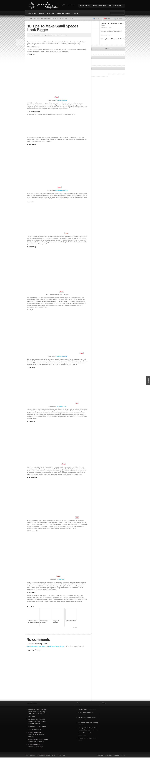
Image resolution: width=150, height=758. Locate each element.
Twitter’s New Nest (70, 621)
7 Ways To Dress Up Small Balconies (33, 621)
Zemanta (74, 627)
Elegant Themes (108, 755)
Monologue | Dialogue (63, 13)
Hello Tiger (61, 579)
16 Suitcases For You (38, 729)
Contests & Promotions (99, 5)
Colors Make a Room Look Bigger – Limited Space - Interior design (45, 646)
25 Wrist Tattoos (41, 726)
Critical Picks (32, 13)
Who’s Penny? (117, 5)
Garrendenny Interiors (61, 190)
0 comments (56, 35)
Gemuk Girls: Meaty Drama (86, 733)
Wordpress (122, 755)
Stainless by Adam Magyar (35, 747)
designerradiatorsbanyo (34, 732)
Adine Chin (37, 35)
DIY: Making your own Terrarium (87, 717)
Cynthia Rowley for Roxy (85, 738)
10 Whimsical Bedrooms (44, 621)
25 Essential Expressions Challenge (88, 722)
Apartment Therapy (61, 100)
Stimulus (75, 13)
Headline (41, 13)
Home (82, 5)
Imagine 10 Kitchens (56, 621)
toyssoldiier (31, 726)
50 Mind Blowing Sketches (85, 712)
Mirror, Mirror (50, 13)
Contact (87, 5)
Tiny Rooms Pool (61, 406)
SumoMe (20, 45)
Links (109, 5)
